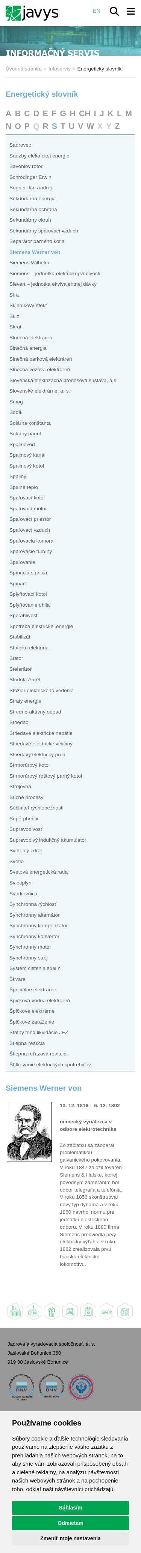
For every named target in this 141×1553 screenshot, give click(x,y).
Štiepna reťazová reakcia (38, 1054)
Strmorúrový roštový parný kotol (45, 776)
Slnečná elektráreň (30, 337)
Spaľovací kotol (27, 498)
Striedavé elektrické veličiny (41, 744)
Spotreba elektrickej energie (41, 626)
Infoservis (60, 69)
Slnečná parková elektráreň (40, 359)
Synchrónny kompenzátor (38, 925)
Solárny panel (25, 433)
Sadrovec (20, 145)
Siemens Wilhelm (29, 262)
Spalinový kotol (26, 466)
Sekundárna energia (32, 198)
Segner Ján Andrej (30, 187)
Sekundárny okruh (30, 220)
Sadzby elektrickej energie (39, 156)
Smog (16, 402)
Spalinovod (22, 444)
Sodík (16, 412)
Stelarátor (20, 669)
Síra (14, 295)
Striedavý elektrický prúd (37, 754)
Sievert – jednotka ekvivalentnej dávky (53, 284)
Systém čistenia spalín (35, 968)
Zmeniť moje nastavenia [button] (70, 1538)
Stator (16, 658)
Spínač (17, 583)
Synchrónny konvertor (34, 936)
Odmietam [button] (70, 1523)
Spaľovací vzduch (29, 530)
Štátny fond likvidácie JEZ (38, 1032)
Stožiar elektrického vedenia (41, 690)
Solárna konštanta (30, 423)
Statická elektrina (29, 648)
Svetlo (16, 861)
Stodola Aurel (24, 679)
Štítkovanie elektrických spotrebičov (50, 1064)
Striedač (18, 722)
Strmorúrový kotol (29, 765)
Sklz (14, 316)
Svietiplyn (20, 883)
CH (85, 113)
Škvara (17, 979)
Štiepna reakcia (27, 1043)
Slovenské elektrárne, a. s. (39, 391)
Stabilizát (19, 637)
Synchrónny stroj (28, 958)
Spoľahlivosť (23, 615)
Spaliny (17, 476)
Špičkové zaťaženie (31, 1022)
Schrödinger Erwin (30, 177)
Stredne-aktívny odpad (35, 712)
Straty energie (25, 701)
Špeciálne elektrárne (32, 989)
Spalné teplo (23, 487)
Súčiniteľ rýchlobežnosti (36, 808)
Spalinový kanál (27, 455)
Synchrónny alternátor (34, 915)
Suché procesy (26, 797)
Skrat (15, 327)
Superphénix (23, 818)
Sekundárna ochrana (33, 209)
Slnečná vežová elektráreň (39, 369)
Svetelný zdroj (25, 850)
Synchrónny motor (30, 947)
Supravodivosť (25, 829)
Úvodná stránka (24, 69)
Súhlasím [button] (70, 1508)
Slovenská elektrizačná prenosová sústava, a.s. (63, 380)
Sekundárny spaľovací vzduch (43, 231)
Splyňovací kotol (28, 594)
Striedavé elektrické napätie (41, 733)
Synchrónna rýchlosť (32, 904)
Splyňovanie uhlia (29, 605)
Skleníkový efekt (28, 305)
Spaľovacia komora (31, 541)
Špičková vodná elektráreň (39, 1000)
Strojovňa (20, 786)
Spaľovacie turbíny (30, 551)
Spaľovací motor (28, 508)
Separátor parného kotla (37, 241)
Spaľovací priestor (30, 519)
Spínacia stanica (28, 573)
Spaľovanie (22, 562)
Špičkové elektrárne (32, 1011)
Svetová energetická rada (38, 872)
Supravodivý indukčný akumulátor (47, 840)
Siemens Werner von (34, 252)
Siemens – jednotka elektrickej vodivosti (54, 273)
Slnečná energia (28, 348)
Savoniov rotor (25, 166)
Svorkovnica (23, 893)
